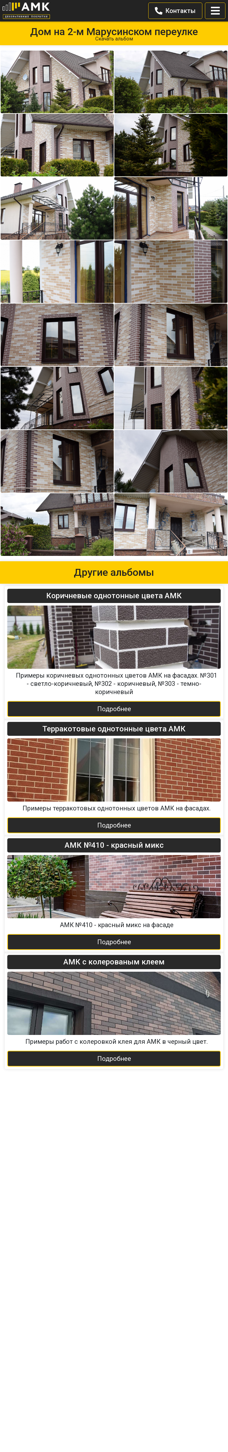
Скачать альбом (114, 39)
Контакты (175, 11)
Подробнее (114, 709)
